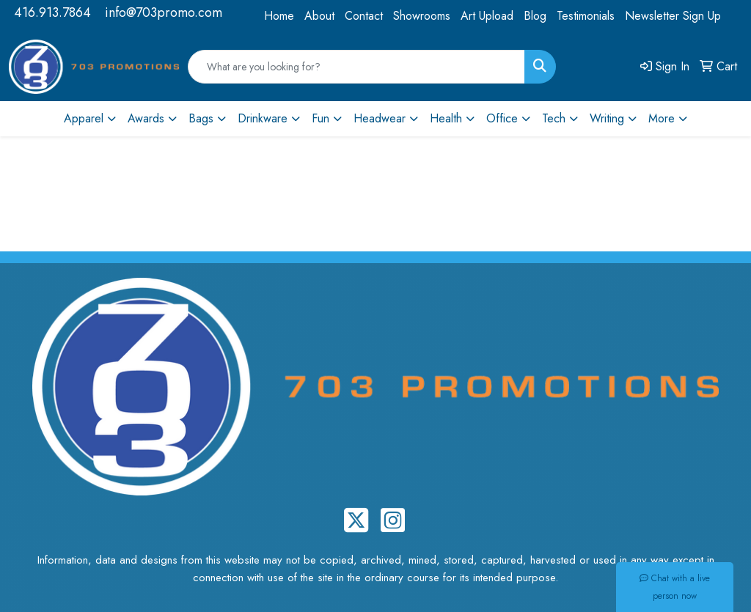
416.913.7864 (52, 12)
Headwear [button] (379, 118)
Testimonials (586, 15)
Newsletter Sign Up (673, 15)
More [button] (661, 118)
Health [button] (446, 118)
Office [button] (502, 118)
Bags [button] (200, 118)
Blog (535, 15)
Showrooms (421, 15)
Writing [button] (607, 118)
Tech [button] (553, 118)
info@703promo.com (163, 12)
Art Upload (487, 15)
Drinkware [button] (262, 118)
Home (279, 15)
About (319, 15)
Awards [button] (146, 118)
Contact (364, 15)
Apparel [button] (83, 118)
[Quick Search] (356, 67)
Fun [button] (320, 118)
